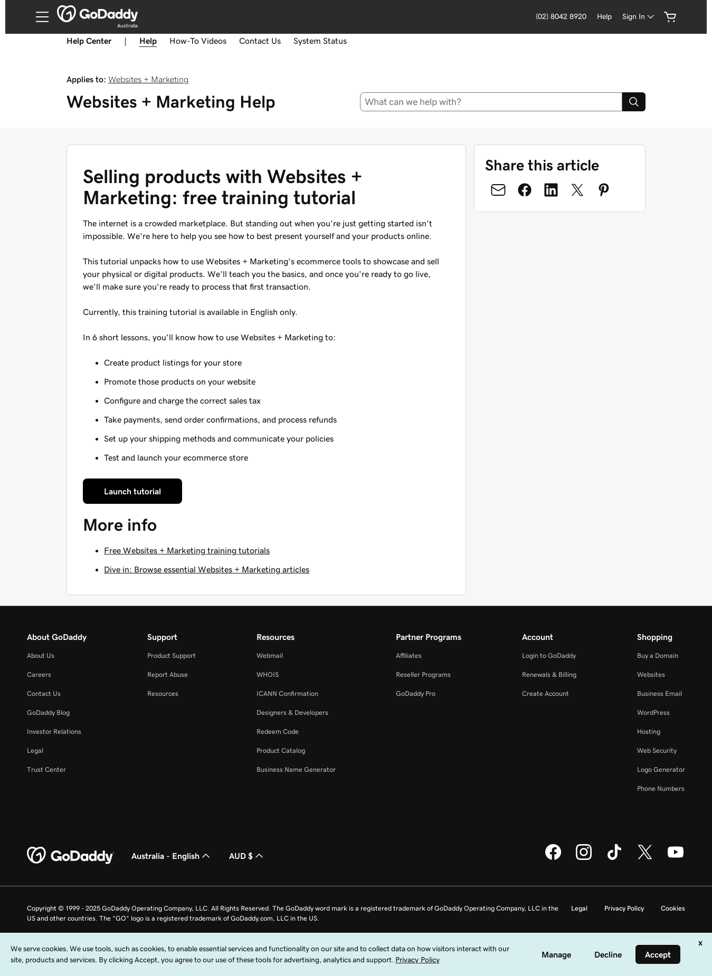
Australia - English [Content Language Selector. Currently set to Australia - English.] (171, 855)
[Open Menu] (38, 17)
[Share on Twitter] (577, 190)
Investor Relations (54, 731)
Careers (39, 674)
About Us (40, 655)
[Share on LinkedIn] (551, 190)
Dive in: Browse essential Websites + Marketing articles (206, 569)
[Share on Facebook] (524, 190)
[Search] (633, 101)
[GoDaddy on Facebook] (553, 858)
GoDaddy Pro (415, 693)
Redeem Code (278, 731)
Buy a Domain (657, 655)
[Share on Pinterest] (604, 190)
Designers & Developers (292, 712)
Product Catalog (281, 750)
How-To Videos (197, 40)
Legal (35, 750)
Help (604, 16)
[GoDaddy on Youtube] (675, 858)
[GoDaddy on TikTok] (614, 858)
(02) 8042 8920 (561, 16)
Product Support (171, 655)
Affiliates (409, 655)
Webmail (270, 655)
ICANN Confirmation (287, 693)
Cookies (673, 908)
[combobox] (491, 102)
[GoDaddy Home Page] (71, 856)
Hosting (648, 731)
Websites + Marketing (148, 79)
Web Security (657, 750)
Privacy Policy (624, 908)
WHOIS (268, 674)
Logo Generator (661, 769)
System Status (320, 40)
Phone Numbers (661, 788)
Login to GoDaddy (549, 655)
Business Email (659, 693)
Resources (162, 693)
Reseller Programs (423, 674)
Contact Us (260, 40)
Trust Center (46, 769)
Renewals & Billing (549, 674)
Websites (651, 674)
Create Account (545, 693)
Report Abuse (167, 674)
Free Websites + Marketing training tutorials (187, 550)
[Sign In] (639, 16)
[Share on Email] (498, 190)
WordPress (653, 712)
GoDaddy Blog (48, 712)
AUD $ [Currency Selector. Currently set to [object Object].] (247, 855)
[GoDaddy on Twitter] (644, 858)
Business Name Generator (296, 769)
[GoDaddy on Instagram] (583, 858)
